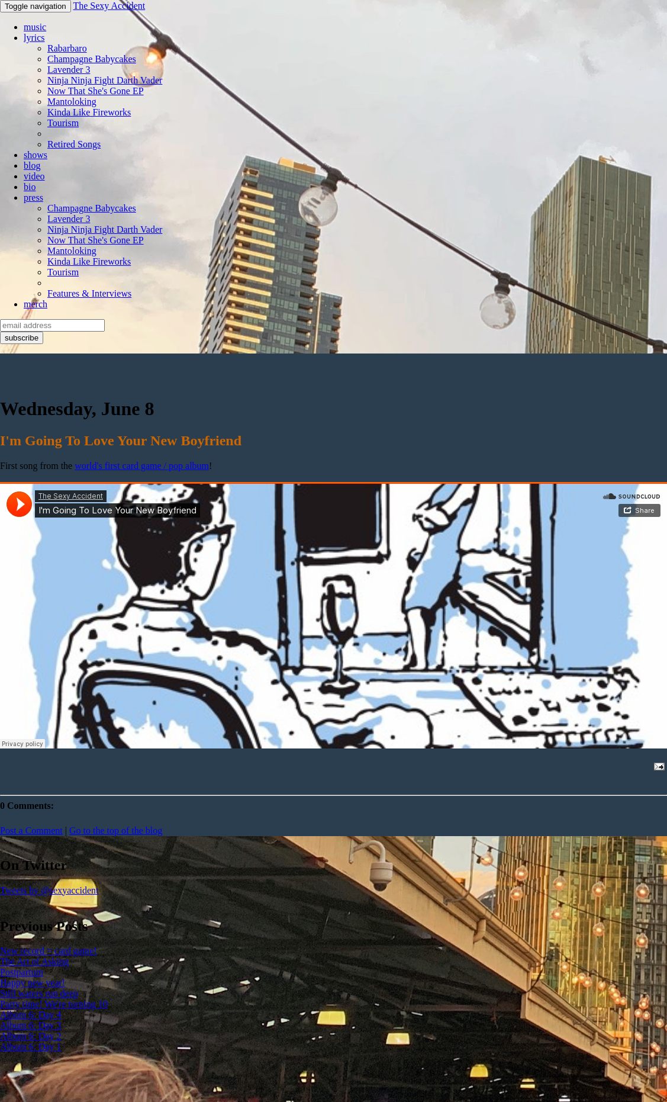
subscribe (21, 337)
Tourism (63, 123)
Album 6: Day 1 (31, 1047)
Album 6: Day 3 (31, 1025)
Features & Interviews (89, 293)
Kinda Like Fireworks (89, 112)
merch (35, 304)
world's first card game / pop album (142, 466)
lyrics (34, 38)
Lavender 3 (68, 70)
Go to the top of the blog (115, 830)
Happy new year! (32, 983)
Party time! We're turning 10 (54, 1004)
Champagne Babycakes (91, 59)
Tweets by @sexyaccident (49, 890)
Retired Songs (74, 144)
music (35, 27)
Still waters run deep (39, 993)
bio (30, 187)
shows (35, 155)
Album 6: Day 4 (31, 1015)
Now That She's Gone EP (95, 91)
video (34, 176)
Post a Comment (31, 830)
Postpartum (21, 972)
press (33, 197)
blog (32, 165)
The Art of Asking (34, 961)
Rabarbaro (67, 48)
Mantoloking (71, 102)
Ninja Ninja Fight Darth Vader (104, 80)
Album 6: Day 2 (31, 1036)
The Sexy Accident (109, 6)
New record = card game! (48, 951)
